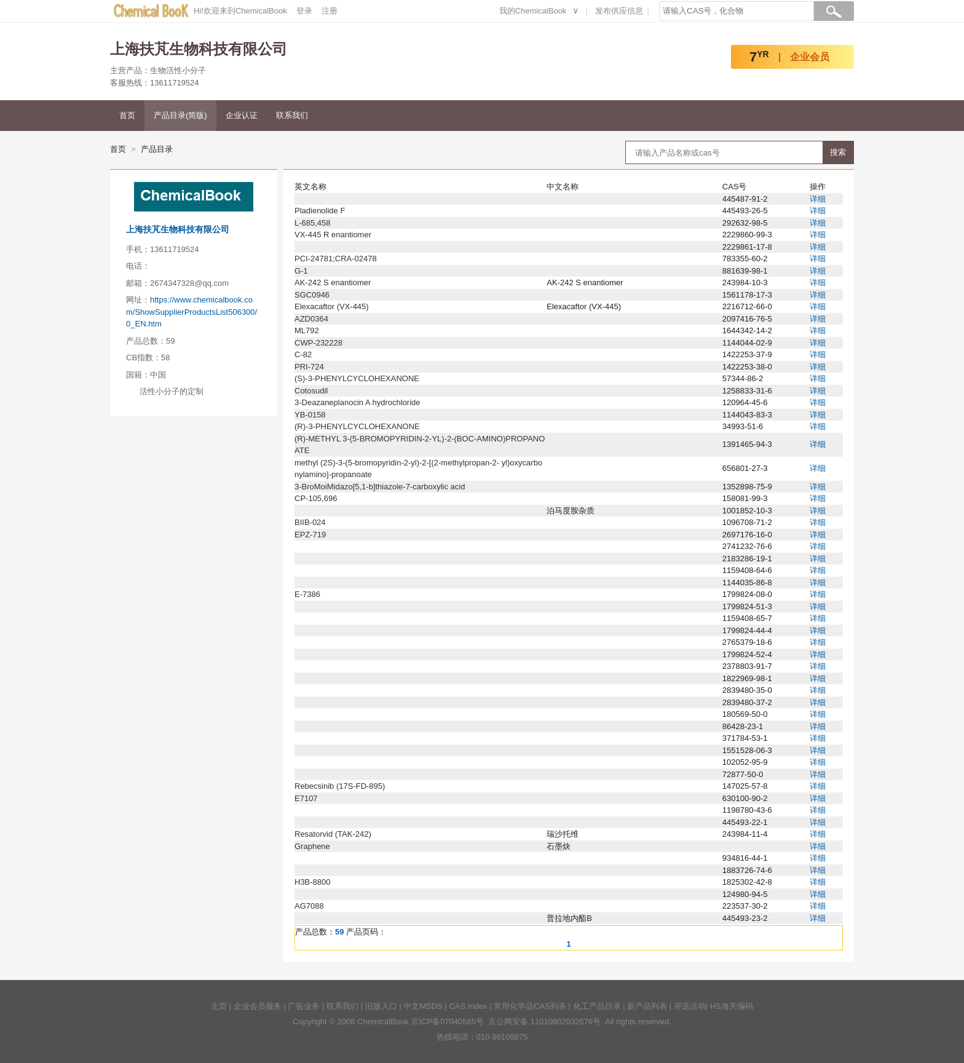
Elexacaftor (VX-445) (331, 306)
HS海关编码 (731, 1006)
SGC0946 (312, 294)
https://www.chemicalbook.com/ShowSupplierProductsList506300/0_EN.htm (191, 311)
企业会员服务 (258, 1006)
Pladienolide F (319, 210)
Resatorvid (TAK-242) (332, 834)
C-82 (303, 354)
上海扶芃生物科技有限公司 (177, 229)
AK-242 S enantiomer (332, 282)
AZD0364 (311, 318)
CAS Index (468, 1006)
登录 (304, 10)
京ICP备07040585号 (447, 1021)
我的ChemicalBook (533, 10)
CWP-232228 (318, 342)
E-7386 (307, 594)
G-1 (301, 270)
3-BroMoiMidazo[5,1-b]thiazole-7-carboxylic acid (379, 486)
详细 (818, 199)
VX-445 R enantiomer (332, 234)
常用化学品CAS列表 (530, 1006)
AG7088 (309, 906)
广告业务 (304, 1006)
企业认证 (242, 115)
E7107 (306, 798)
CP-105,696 (315, 498)
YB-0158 (310, 414)
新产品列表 (647, 1006)
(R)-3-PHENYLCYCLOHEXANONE (357, 426)
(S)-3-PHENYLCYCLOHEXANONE (356, 378)
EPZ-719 (310, 534)
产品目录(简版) (180, 115)
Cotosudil (311, 390)
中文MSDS (423, 1006)
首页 (127, 115)
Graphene (312, 846)
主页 (219, 1006)
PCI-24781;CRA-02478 (335, 258)
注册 (330, 10)
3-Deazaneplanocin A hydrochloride (357, 402)
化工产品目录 (597, 1006)
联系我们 (292, 115)
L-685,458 (312, 222)
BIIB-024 (310, 522)
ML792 (306, 330)
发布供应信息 (619, 10)
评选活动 (690, 1006)
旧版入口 (381, 1006)
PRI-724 (309, 366)
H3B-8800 (312, 882)
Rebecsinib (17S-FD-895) (339, 786)
